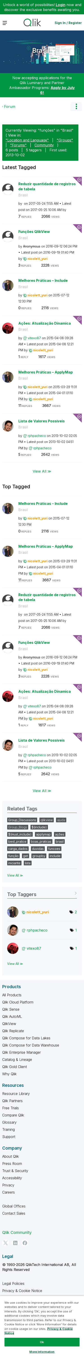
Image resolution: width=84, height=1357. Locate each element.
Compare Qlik (13, 1115)
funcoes (54, 849)
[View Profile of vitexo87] (34, 338)
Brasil (41, 50)
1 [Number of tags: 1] (76, 930)
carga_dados (18, 849)
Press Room (12, 1163)
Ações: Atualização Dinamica (44, 323)
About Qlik (10, 1156)
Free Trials (10, 1108)
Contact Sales (13, 1213)
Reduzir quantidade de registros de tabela (47, 186)
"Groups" (65, 140)
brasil (60, 841)
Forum (9, 106)
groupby (38, 856)
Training (8, 1129)
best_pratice (17, 841)
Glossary (9, 1122)
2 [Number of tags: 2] (76, 912)
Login (60, 4)
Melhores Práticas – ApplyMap (45, 372)
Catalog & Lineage (17, 1059)
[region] (42, 1326)
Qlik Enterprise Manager (21, 1052)
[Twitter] (5, 1243)
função (13, 856)
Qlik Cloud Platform (17, 1002)
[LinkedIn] (15, 1243)
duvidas (38, 849)
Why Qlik (9, 1074)
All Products (12, 995)
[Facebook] (25, 1243)
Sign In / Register (68, 23)
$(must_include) (20, 834)
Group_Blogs (17, 827)
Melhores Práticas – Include (43, 280)
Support (8, 1136)
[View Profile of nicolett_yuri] (37, 259)
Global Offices (14, 1206)
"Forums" (18, 145)
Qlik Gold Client (14, 1066)
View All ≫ (42, 471)
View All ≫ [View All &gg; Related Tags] (15, 875)
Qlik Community (17, 1232)
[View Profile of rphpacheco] (37, 436)
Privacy (8, 1185)
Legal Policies (13, 1283)
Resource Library (16, 1093)
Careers (8, 1192)
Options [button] (76, 106)
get (25, 856)
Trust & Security (15, 1170)
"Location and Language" (27, 140)
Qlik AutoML (12, 1016)
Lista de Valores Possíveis (41, 421)
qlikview (47, 820)
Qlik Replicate (13, 1031)
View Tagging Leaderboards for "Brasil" (42, 893)
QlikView (9, 1023)
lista (27, 863)
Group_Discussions (22, 820)
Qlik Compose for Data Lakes (26, 1038)
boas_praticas (41, 841)
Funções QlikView (34, 231)
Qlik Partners (12, 1101)
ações (59, 834)
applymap (43, 834)
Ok (42, 1342)
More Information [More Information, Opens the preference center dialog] (41, 1351)
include (55, 856)
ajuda (61, 820)
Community (44, 145)
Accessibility (12, 1178)
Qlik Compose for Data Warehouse (30, 1045)
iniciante (14, 863)
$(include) (39, 827)
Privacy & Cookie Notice (22, 1290)
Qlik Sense (10, 1009)
